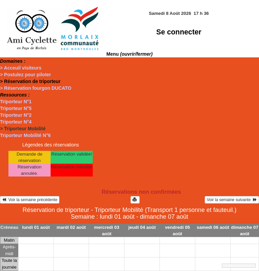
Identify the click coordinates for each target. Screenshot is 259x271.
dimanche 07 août (244, 230)
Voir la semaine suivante (232, 199)
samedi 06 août (213, 227)
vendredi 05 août (177, 230)
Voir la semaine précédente (29, 199)
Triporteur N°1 (16, 101)
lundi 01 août (36, 227)
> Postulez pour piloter (25, 74)
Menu (130, 54)
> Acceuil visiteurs (20, 68)
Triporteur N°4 (16, 122)
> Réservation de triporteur (30, 81)
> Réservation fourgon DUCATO (35, 88)
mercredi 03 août (106, 230)
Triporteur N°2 (16, 115)
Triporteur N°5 (16, 108)
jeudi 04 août (141, 227)
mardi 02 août (71, 227)
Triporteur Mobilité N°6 (25, 135)
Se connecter (178, 32)
